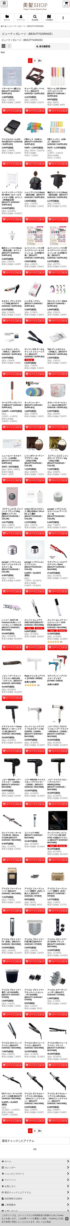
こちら (48, 1222)
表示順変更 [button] (43, 46)
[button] (4, 4)
